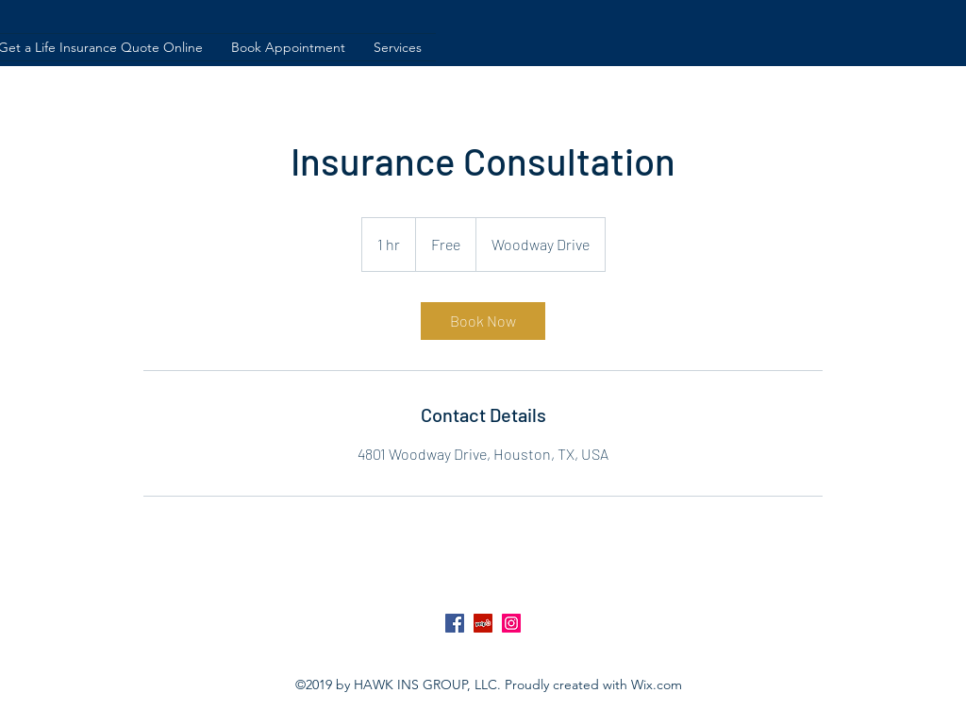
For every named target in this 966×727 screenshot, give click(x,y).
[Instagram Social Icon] (511, 623)
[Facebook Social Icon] (454, 623)
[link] (483, 321)
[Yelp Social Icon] (483, 623)
